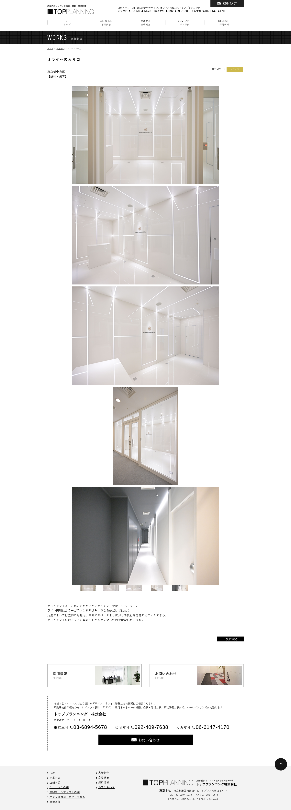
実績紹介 (145, 22)
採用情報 (224, 22)
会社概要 (103, 777)
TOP (52, 772)
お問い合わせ (106, 787)
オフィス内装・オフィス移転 (67, 797)
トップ (67, 22)
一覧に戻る (230, 639)
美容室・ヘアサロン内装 (65, 792)
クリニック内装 (59, 787)
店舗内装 (55, 782)
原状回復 (55, 802)
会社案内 (185, 22)
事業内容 (106, 22)
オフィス (234, 69)
